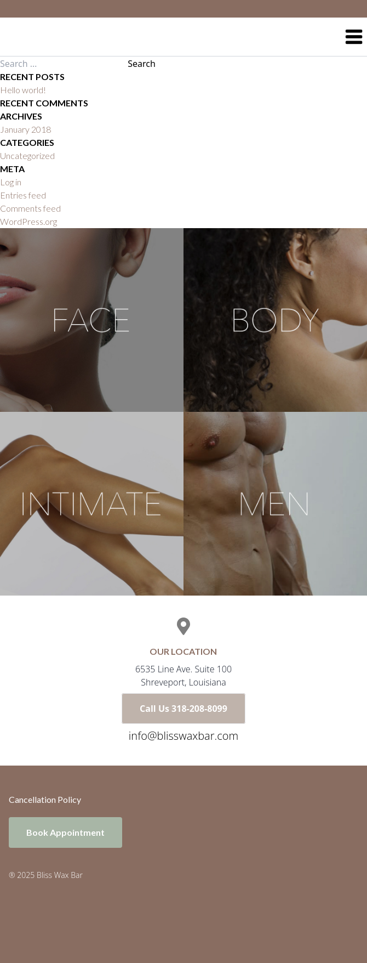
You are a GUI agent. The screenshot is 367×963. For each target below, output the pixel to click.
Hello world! (23, 89)
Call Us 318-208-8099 (183, 709)
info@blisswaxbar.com (183, 735)
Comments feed (30, 208)
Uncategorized (27, 155)
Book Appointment (65, 832)
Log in (10, 182)
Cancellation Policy (45, 799)
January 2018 (25, 129)
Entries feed (23, 195)
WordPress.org (28, 221)
